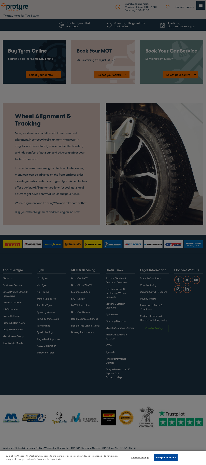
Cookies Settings (140, 457)
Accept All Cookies (165, 457)
